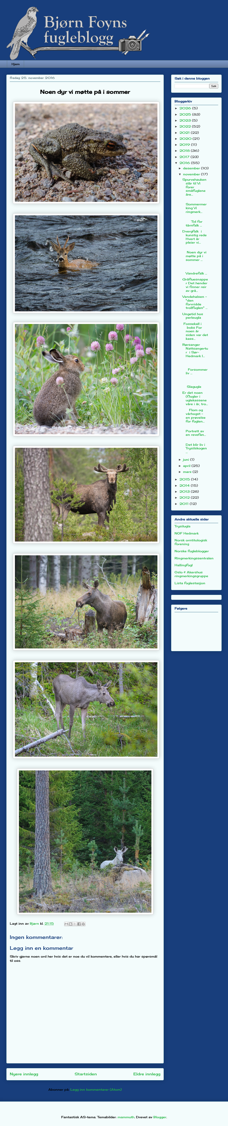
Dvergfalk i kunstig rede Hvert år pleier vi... (194, 236)
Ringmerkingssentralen (194, 558)
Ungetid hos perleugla (192, 316)
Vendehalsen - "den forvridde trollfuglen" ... (195, 302)
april (187, 466)
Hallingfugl (184, 565)
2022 (185, 126)
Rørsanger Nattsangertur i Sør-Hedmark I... (195, 350)
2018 (185, 150)
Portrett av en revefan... (195, 431)
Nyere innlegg (24, 1074)
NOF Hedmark (187, 533)
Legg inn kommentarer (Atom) (96, 1089)
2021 (185, 132)
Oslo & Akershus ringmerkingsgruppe (191, 574)
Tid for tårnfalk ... (195, 221)
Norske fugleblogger (192, 551)
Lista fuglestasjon (190, 583)
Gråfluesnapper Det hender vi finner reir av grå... (195, 284)
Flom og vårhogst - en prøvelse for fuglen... (194, 415)
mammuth (126, 1117)
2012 (185, 497)
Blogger (159, 1117)
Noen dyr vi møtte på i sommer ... (194, 254)
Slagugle (195, 383)
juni (186, 459)
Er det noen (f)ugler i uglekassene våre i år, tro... (195, 398)
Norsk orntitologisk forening (191, 542)
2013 (185, 491)
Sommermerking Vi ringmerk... (195, 205)
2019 (185, 144)
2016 (185, 163)
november (192, 174)
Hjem (16, 64)
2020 (186, 138)
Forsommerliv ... (195, 367)
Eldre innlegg (146, 1074)
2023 (185, 120)
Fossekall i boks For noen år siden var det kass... (195, 331)
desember (192, 168)
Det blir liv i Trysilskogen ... (194, 446)
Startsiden (86, 1074)
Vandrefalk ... (195, 269)
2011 (184, 504)
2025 (185, 114)
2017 (185, 157)
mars (188, 472)
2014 (185, 485)
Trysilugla (182, 526)
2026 (185, 108)
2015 (185, 479)
